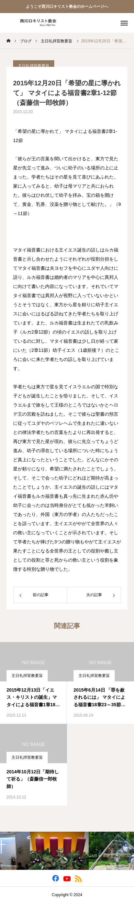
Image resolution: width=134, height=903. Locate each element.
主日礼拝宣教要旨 (27, 675)
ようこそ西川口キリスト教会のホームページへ (67, 6)
